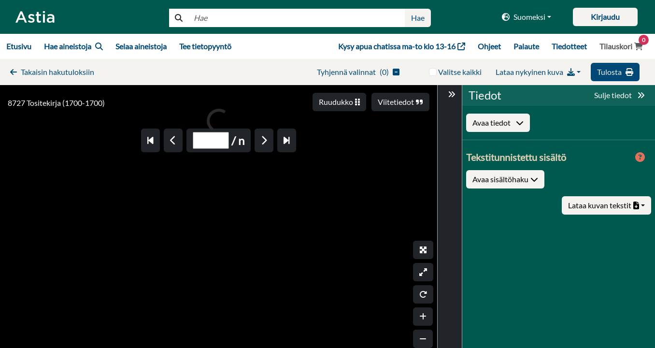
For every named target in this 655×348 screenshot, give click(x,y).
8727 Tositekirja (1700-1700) (56, 102)
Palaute (526, 46)
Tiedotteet (569, 46)
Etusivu (18, 46)
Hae (418, 17)
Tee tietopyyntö (205, 46)
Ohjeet (489, 46)
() (358, 71)
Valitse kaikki (460, 71)
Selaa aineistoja (141, 46)
